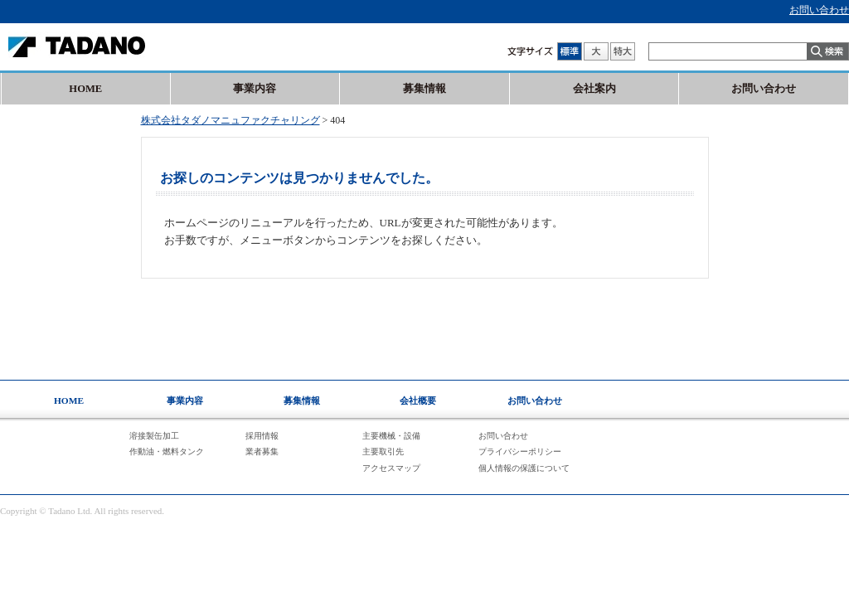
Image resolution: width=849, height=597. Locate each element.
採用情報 (262, 435)
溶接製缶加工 (154, 435)
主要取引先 (383, 451)
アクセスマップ (391, 468)
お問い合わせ (819, 10)
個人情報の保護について (524, 468)
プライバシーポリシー (519, 451)
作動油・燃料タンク (166, 451)
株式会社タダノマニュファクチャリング (230, 120)
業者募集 (262, 451)
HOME (85, 89)
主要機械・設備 (391, 435)
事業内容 (254, 89)
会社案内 (594, 89)
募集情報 (424, 89)
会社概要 (418, 400)
